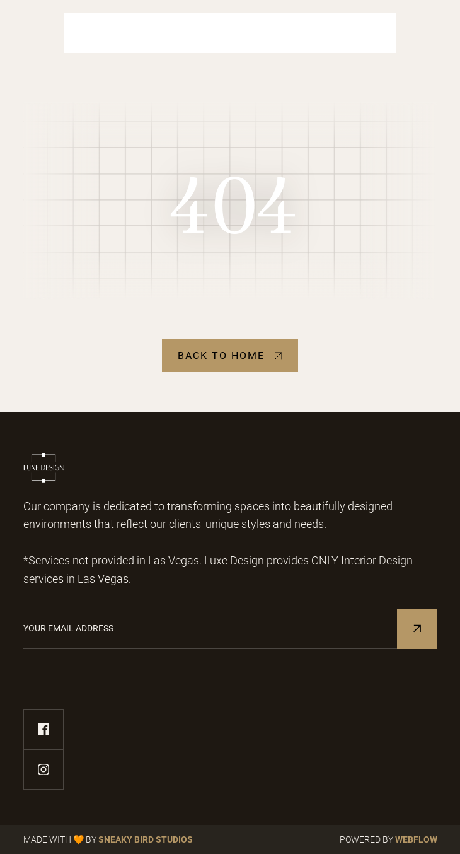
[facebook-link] (43, 729)
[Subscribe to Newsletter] (417, 629)
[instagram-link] (43, 769)
